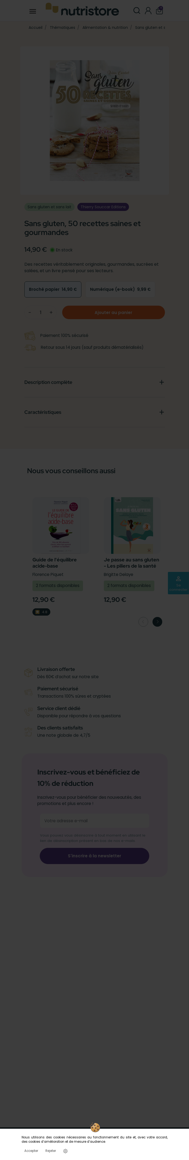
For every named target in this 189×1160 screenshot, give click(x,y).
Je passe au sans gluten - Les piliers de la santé (131, 563)
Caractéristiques (42, 412)
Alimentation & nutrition (105, 27)
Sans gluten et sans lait (157, 27)
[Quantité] (40, 312)
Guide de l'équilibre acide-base (54, 563)
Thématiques (62, 27)
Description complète (48, 382)
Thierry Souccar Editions (103, 207)
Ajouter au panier (113, 312)
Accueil (35, 27)
